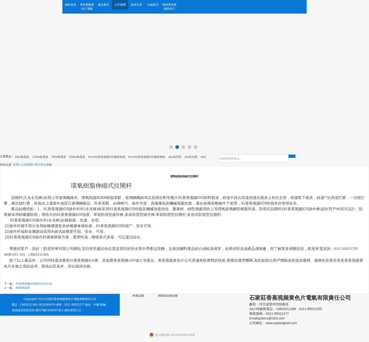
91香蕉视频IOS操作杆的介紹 (34, 283)
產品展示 (103, 4)
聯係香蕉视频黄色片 (169, 6)
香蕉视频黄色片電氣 (87, 6)
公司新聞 (120, 4)
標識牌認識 (23, 287)
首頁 (16, 164)
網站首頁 (70, 4)
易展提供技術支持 (23, 310)
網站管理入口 (72, 310)
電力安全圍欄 (43, 164)
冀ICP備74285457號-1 (49, 310)
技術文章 (136, 4)
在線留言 (153, 4)
